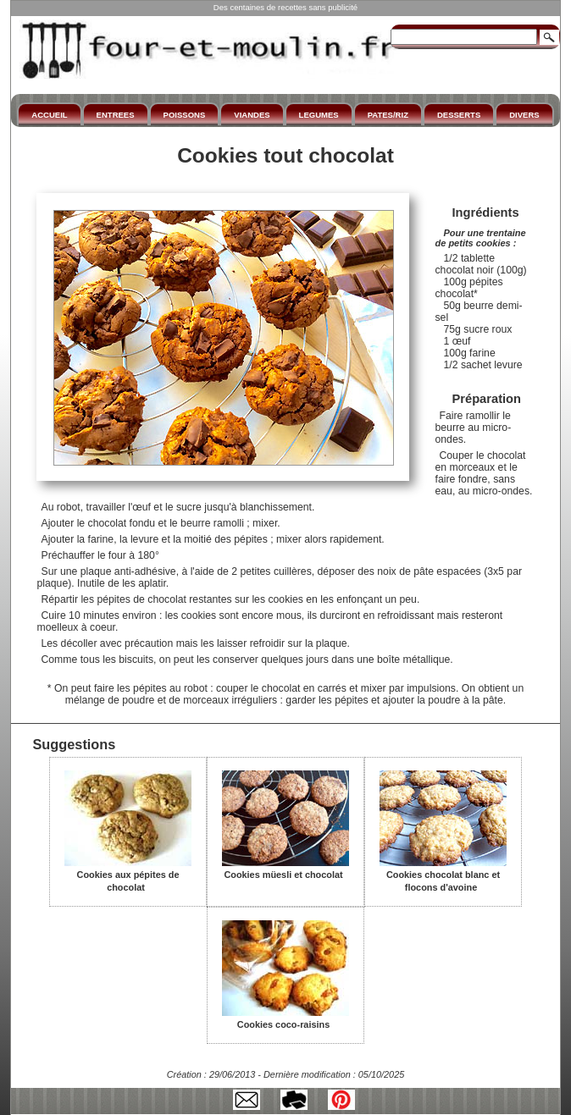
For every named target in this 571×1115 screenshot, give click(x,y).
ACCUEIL (49, 114)
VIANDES (251, 114)
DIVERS (524, 114)
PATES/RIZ (388, 114)
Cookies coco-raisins (285, 1018)
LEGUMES (319, 114)
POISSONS (185, 114)
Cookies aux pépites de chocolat (127, 875)
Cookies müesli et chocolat (285, 869)
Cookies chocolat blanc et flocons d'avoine (443, 875)
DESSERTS (458, 114)
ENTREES (116, 114)
